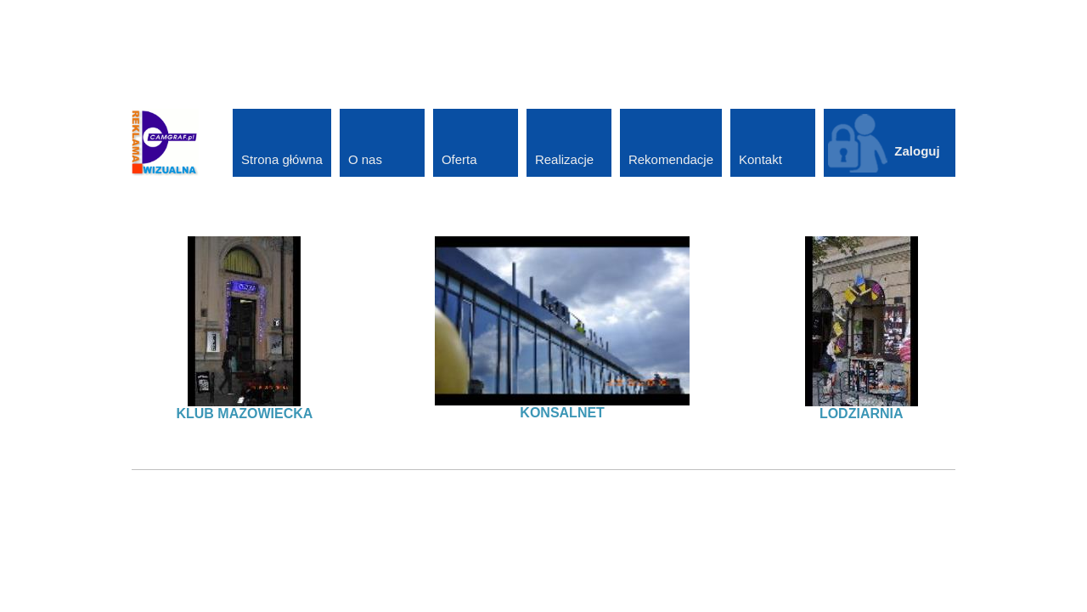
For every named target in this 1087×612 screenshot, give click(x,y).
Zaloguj (916, 151)
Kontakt (760, 159)
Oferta (459, 159)
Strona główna (282, 159)
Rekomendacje (670, 159)
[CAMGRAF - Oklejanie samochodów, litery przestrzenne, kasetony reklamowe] (165, 141)
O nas (365, 159)
